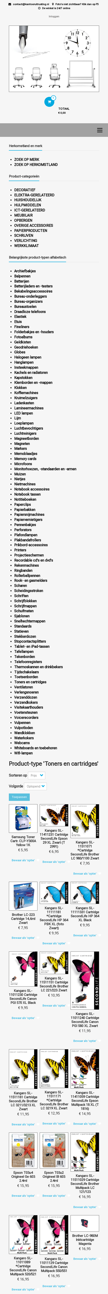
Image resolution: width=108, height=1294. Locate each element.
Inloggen (54, 16)
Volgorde (16, 786)
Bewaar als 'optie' (23, 860)
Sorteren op (18, 775)
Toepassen (19, 797)
